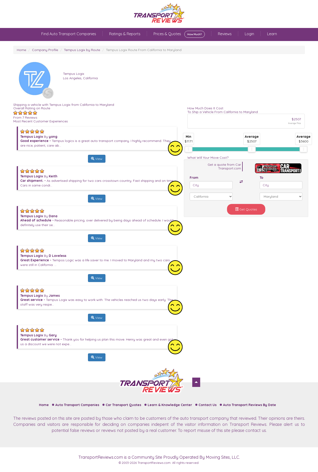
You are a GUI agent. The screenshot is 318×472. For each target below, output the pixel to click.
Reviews (225, 33)
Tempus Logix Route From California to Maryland (144, 50)
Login (249, 33)
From (194, 178)
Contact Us (208, 405)
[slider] (188, 149)
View (96, 159)
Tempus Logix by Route (82, 50)
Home (21, 50)
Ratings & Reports (124, 33)
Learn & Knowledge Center (170, 405)
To (261, 178)
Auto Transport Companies (77, 405)
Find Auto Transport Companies (68, 33)
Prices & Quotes (179, 34)
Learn (272, 33)
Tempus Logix (73, 74)
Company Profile (45, 50)
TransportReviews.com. (154, 463)
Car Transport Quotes (123, 405)
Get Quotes (246, 209)
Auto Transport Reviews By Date (249, 405)
